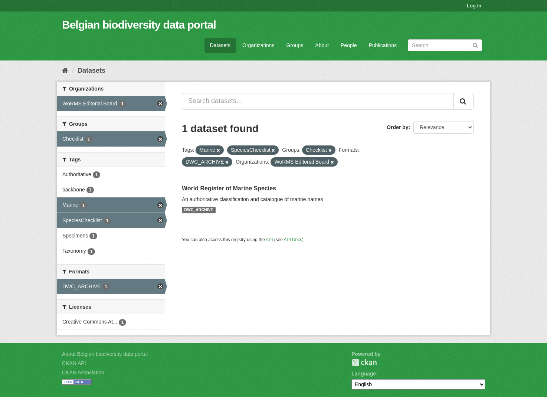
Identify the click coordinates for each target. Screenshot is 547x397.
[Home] (65, 70)
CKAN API (74, 363)
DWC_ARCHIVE (198, 210)
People (349, 45)
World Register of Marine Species (229, 188)
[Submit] (475, 45)
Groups (294, 45)
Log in (474, 6)
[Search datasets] (445, 45)
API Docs (293, 239)
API (269, 239)
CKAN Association (83, 372)
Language (363, 374)
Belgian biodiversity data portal (139, 25)
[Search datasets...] (318, 101)
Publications (383, 45)
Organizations (258, 45)
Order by (397, 127)
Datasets (220, 45)
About (322, 45)
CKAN (364, 362)
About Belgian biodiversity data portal (105, 354)
